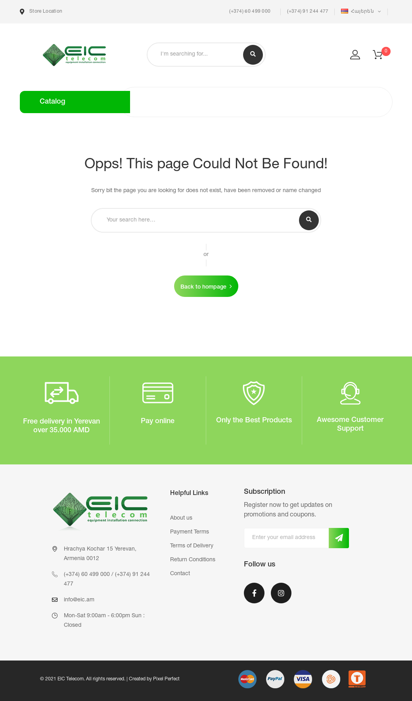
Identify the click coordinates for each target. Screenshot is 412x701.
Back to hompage (203, 287)
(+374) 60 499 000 (249, 11)
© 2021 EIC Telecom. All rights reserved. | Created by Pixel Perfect (110, 679)
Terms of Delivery (191, 546)
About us (181, 518)
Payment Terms (189, 532)
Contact (180, 574)
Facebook (254, 593)
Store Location (41, 11)
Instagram (281, 593)
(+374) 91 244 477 (307, 11)
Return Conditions (192, 560)
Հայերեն (358, 11)
